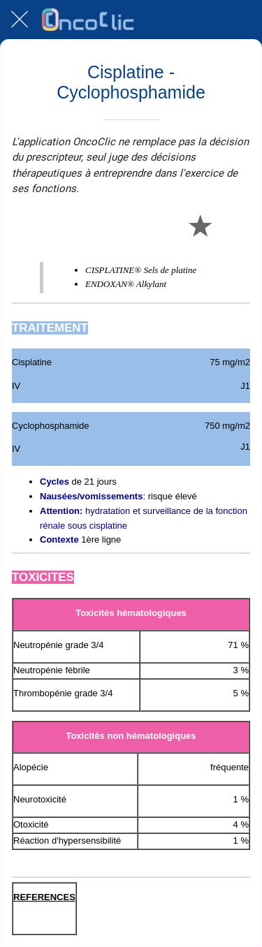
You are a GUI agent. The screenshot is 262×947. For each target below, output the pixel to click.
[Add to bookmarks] (200, 225)
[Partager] (166, 225)
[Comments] (233, 225)
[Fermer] (19, 19)
